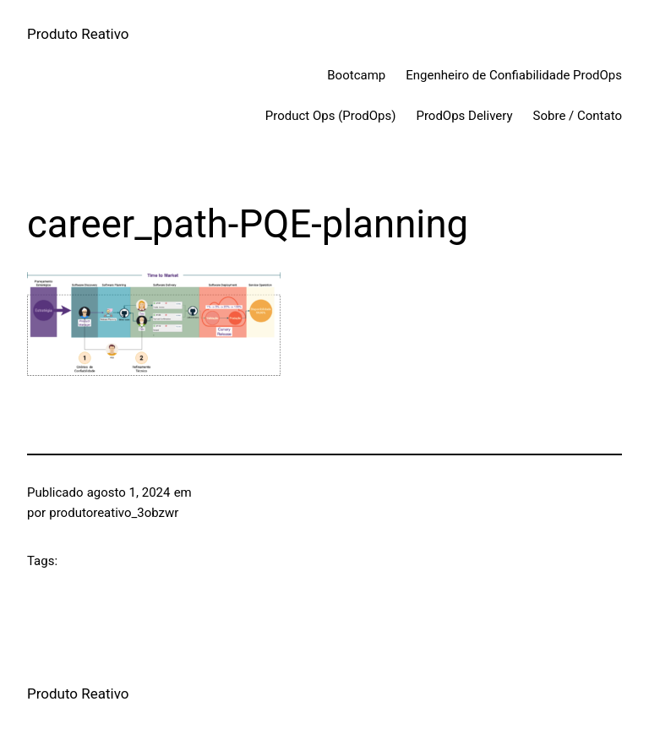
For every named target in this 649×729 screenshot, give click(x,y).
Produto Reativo (78, 33)
